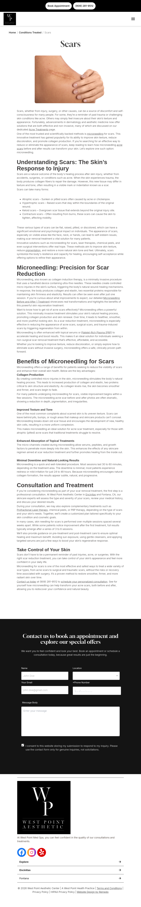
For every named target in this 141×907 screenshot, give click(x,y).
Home (12, 32)
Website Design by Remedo (93, 892)
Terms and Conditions (109, 888)
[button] (96, 676)
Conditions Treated (30, 32)
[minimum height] (70, 721)
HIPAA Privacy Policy (63, 892)
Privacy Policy (40, 892)
